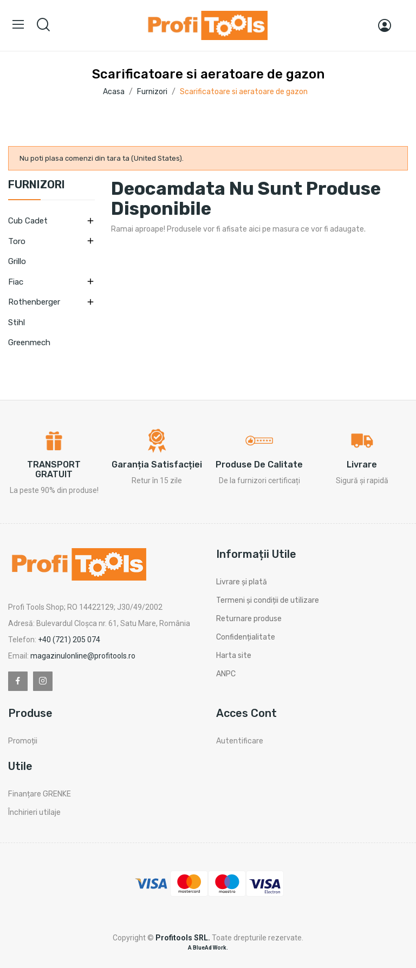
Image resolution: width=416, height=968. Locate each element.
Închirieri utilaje (34, 812)
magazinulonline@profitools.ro (82, 655)
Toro (16, 241)
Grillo (17, 261)
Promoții (22, 741)
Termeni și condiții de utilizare (267, 600)
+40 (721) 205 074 (69, 639)
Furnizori (36, 185)
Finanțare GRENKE (39, 794)
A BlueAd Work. (208, 948)
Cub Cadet (28, 221)
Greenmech (29, 342)
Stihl (16, 322)
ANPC (226, 674)
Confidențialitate (245, 637)
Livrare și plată (241, 582)
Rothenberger (34, 302)
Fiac (15, 282)
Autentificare (239, 741)
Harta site (233, 655)
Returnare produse (249, 618)
